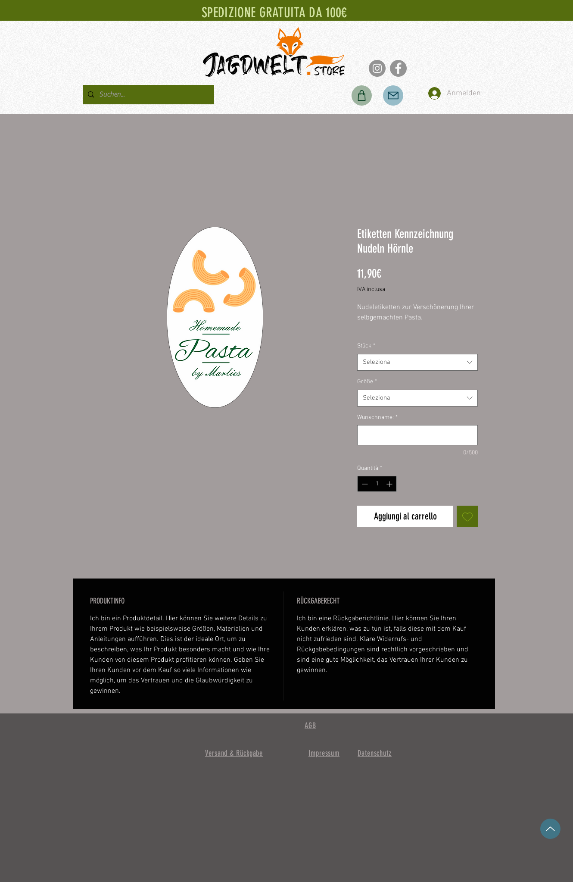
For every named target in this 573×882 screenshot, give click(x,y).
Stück (366, 346)
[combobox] (417, 362)
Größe (367, 381)
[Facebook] (398, 68)
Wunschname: (377, 417)
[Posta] (393, 95)
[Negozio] (362, 95)
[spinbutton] (377, 483)
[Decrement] (363, 483)
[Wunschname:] (417, 435)
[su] (550, 829)
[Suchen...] (147, 94)
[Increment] (390, 483)
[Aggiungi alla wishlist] (467, 516)
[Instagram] (377, 68)
